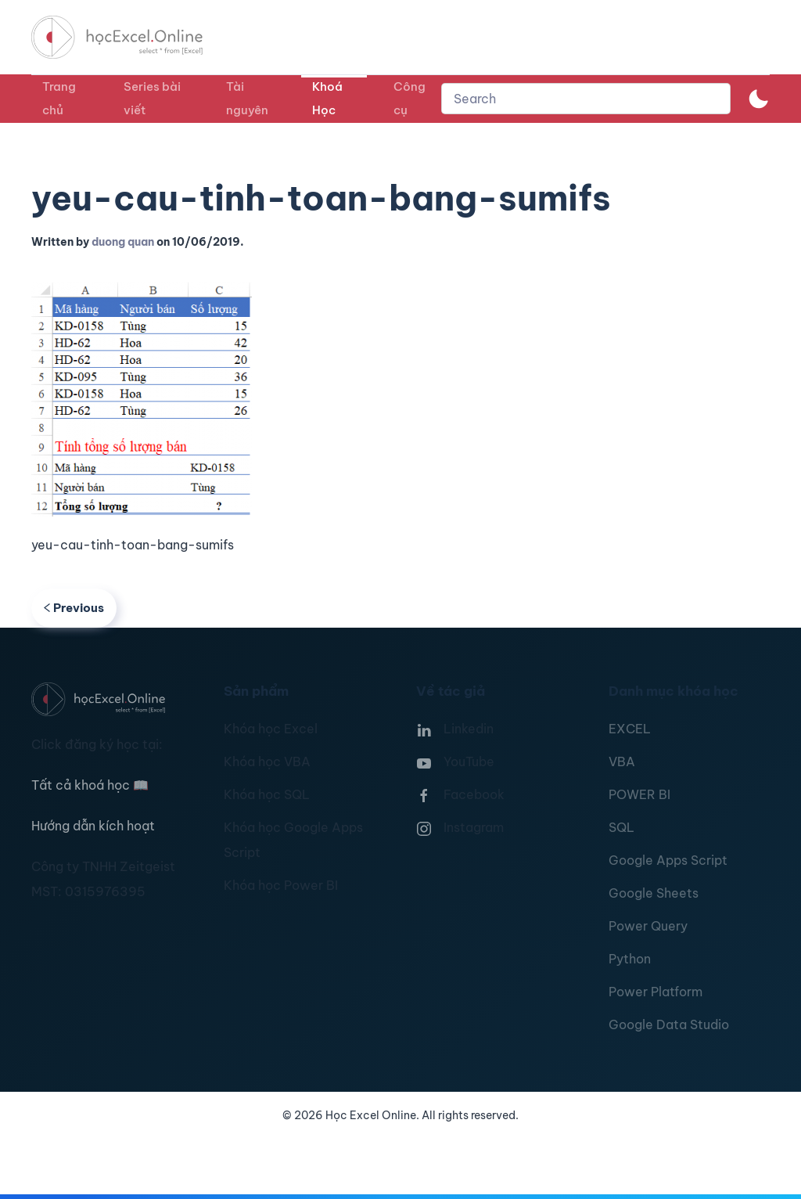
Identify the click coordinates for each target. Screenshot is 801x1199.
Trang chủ (59, 98)
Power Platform (655, 991)
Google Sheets (654, 893)
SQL (621, 827)
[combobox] (586, 98)
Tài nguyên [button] (247, 98)
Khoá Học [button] (327, 98)
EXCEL (630, 728)
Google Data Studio (669, 1024)
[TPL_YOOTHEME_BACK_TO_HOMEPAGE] (131, 37)
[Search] (586, 98)
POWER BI (639, 794)
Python (630, 959)
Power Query (648, 926)
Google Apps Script (668, 860)
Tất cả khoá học (90, 785)
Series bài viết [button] (152, 98)
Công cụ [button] (409, 98)
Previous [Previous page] (74, 607)
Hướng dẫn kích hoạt (93, 826)
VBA (622, 761)
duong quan (123, 242)
